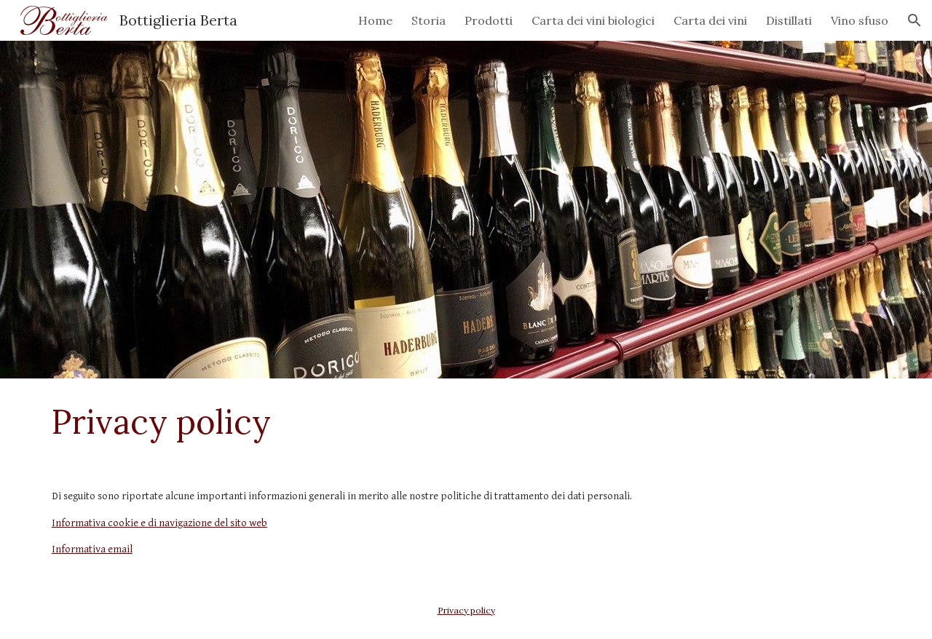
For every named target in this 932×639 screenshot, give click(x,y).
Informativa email (92, 549)
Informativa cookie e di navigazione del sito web (159, 523)
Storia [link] (428, 20)
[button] (914, 20)
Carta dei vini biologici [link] (593, 20)
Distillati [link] (789, 20)
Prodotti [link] (489, 20)
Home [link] (375, 20)
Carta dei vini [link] (710, 20)
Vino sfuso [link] (859, 20)
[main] (466, 421)
